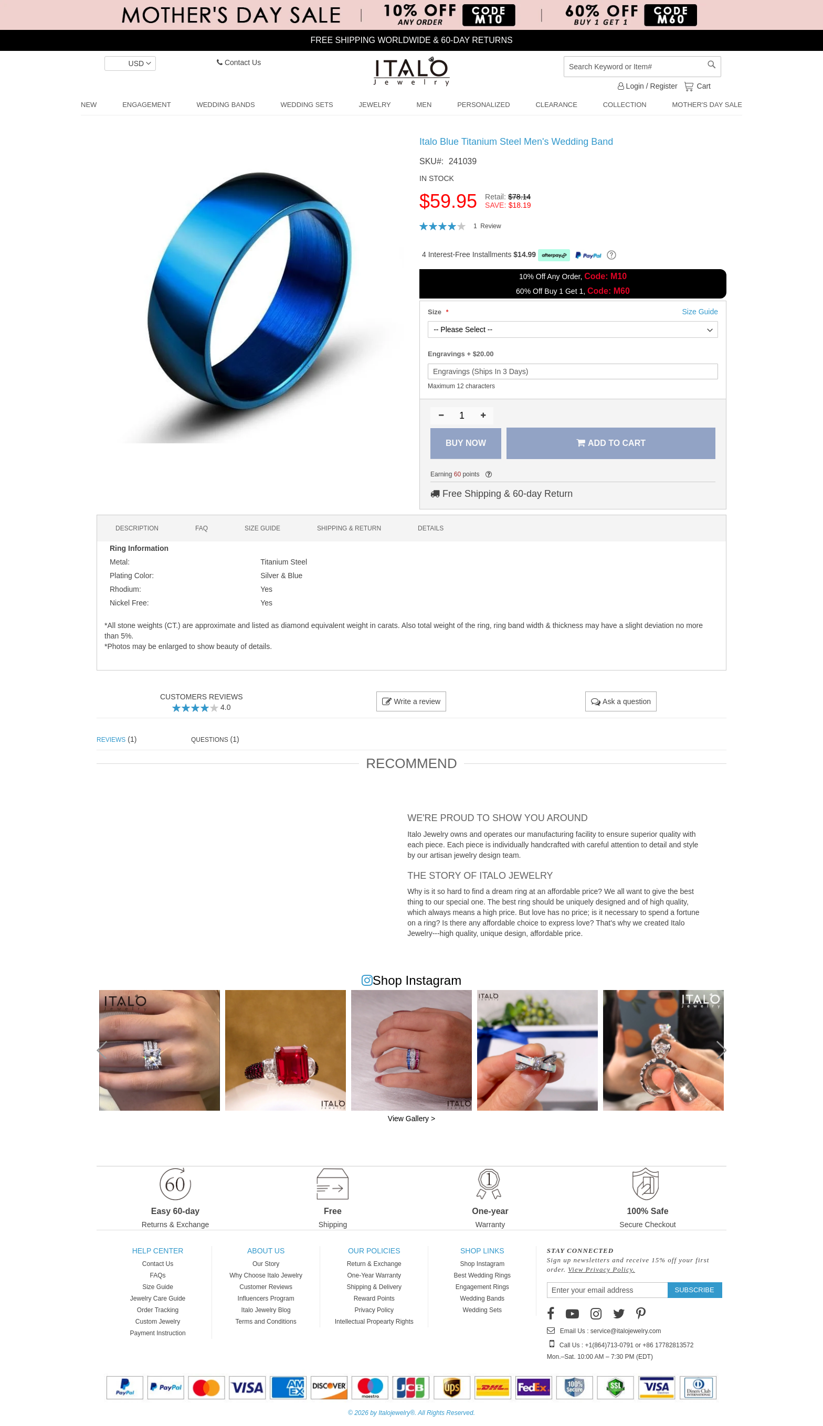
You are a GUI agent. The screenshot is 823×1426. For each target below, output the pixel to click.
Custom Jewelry (157, 1321)
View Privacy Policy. (601, 1269)
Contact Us (239, 62)
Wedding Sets (482, 1310)
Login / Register (648, 86)
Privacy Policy (374, 1310)
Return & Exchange (374, 1264)
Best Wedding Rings (482, 1275)
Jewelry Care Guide (157, 1298)
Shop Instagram (482, 1264)
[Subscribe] (694, 1290)
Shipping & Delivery (374, 1287)
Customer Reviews (265, 1287)
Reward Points (374, 1298)
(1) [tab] (116, 739)
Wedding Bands (482, 1298)
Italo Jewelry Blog (266, 1310)
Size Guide (157, 1287)
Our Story (265, 1264)
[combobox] (642, 66)
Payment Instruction (158, 1333)
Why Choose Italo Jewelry (265, 1275)
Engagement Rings (482, 1287)
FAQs (158, 1275)
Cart (703, 85)
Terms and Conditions (266, 1321)
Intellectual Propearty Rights (374, 1321)
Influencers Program (266, 1298)
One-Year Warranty (374, 1275)
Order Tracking (157, 1310)
